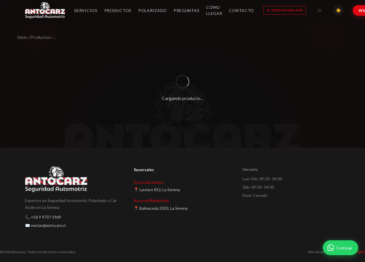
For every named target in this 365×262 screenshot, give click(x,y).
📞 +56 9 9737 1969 (43, 217)
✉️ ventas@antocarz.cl (45, 225)
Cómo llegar (214, 10)
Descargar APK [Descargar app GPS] (284, 10)
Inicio (22, 37)
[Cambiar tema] (338, 10)
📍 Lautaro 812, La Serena (157, 189)
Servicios (85, 10)
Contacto (241, 10)
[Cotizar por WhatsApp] (340, 247)
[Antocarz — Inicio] (45, 10)
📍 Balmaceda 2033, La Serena (161, 208)
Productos (117, 10)
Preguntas (186, 10)
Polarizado (152, 10)
